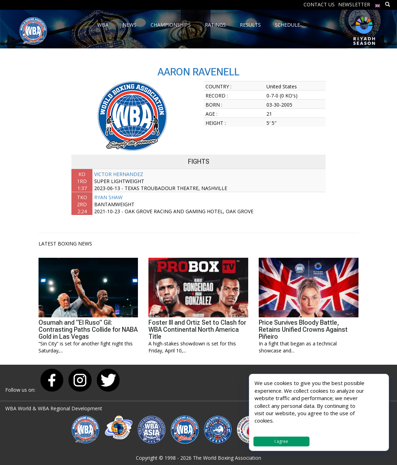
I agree (281, 441)
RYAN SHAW (108, 197)
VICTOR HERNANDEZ (118, 174)
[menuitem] (378, 4)
